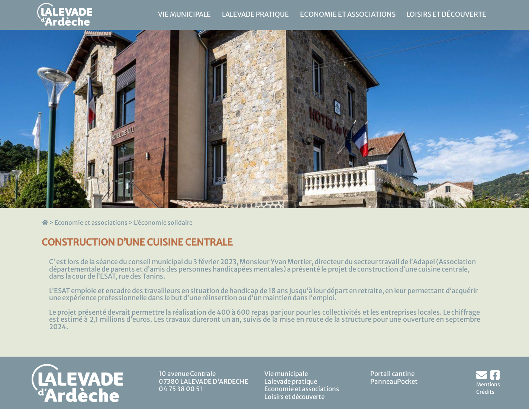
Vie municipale (184, 14)
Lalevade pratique (255, 14)
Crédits (485, 392)
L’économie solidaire (163, 222)
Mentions (488, 384)
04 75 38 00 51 (181, 389)
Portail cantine (392, 374)
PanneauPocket (393, 381)
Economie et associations (348, 14)
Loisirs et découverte (446, 14)
